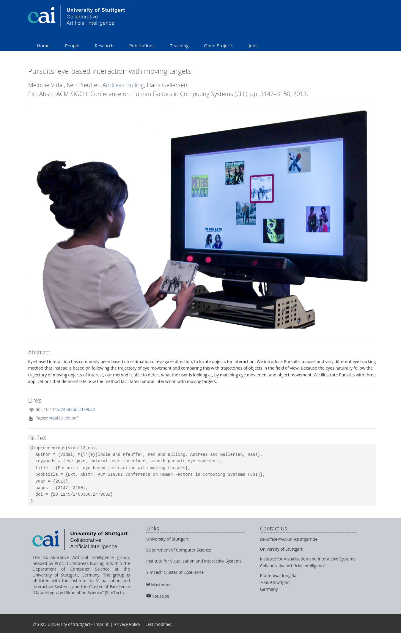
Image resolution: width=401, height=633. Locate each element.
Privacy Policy (127, 624)
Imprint (101, 624)
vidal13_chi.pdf (63, 418)
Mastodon (161, 585)
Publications (142, 45)
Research (104, 45)
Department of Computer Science (178, 550)
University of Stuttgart (167, 539)
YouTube (160, 596)
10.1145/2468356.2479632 (69, 409)
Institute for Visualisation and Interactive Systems (194, 561)
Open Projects (218, 45)
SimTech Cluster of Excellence (175, 572)
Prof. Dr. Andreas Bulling (79, 563)
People (72, 45)
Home (43, 45)
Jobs (253, 45)
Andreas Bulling (123, 85)
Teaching (179, 45)
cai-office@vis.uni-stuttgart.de (289, 539)
